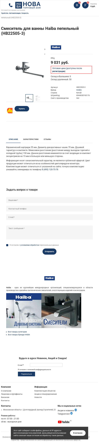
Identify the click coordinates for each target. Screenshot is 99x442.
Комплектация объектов (44, 391)
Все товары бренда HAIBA (19, 335)
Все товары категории (17, 332)
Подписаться (26, 374)
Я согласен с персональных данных (34, 245)
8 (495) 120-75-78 (50, 169)
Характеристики (31, 139)
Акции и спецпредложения (45, 394)
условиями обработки (29, 245)
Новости (38, 397)
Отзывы (47, 139)
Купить (22, 109)
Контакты (5, 400)
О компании (6, 391)
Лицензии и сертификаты (11, 394)
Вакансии (5, 397)
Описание (13, 139)
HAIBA (79, 90)
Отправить (49, 251)
